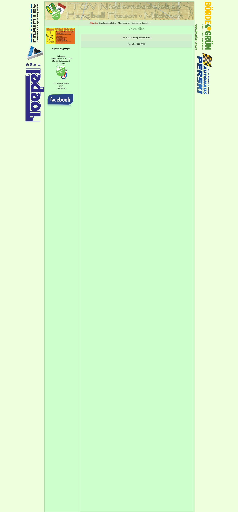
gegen (61, 86)
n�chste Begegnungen (61, 49)
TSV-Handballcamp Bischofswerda (136, 38)
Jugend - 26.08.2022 (136, 44)
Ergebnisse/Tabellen (107, 23)
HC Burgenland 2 (61, 88)
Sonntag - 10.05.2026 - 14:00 (61, 58)
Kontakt (145, 23)
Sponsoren (136, 23)
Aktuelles (94, 23)
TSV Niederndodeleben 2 (61, 83)
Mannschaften (124, 23)
